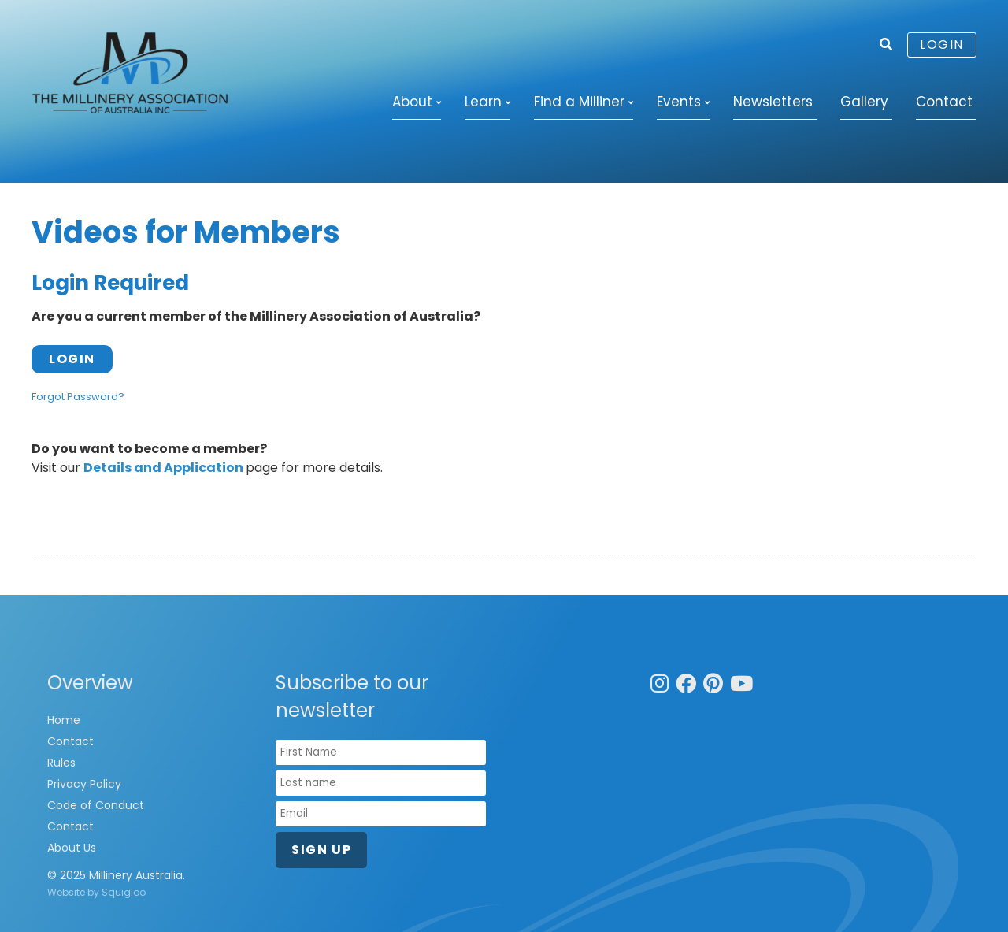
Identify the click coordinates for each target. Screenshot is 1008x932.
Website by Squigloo (96, 892)
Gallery (864, 101)
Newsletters (773, 101)
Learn (483, 101)
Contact (944, 101)
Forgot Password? (78, 396)
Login (942, 44)
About (412, 101)
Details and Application (163, 468)
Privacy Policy (84, 784)
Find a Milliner (579, 101)
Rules (61, 762)
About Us (71, 848)
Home (63, 720)
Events (679, 101)
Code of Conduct (95, 805)
